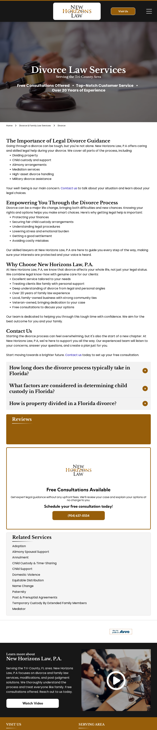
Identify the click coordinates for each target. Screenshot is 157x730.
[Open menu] (149, 11)
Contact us (69, 188)
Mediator (19, 609)
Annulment (20, 557)
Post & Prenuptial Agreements (34, 597)
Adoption (19, 546)
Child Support (22, 569)
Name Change (23, 586)
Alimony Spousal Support (30, 552)
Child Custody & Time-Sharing (34, 563)
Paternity (19, 592)
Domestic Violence (26, 574)
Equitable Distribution (28, 580)
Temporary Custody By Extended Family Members (49, 603)
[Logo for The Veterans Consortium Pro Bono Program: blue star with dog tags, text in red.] (41, 631)
